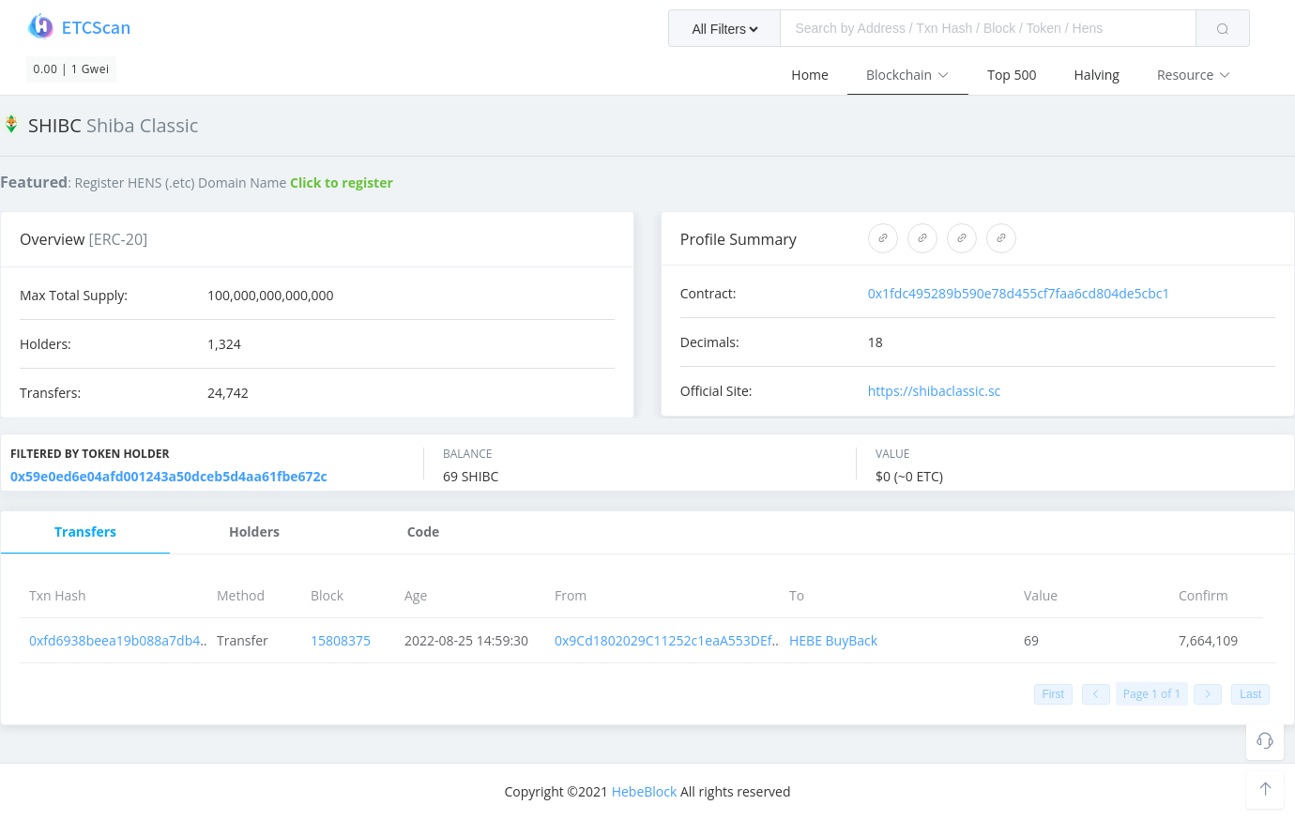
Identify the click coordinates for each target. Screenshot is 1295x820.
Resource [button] (1194, 75)
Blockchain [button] (908, 75)
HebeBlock (645, 791)
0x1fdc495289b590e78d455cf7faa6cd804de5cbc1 (1019, 293)
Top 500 (1011, 75)
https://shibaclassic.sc (934, 391)
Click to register (341, 182)
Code (423, 531)
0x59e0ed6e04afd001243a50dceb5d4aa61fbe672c (169, 476)
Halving (1097, 75)
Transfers (85, 531)
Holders (254, 531)
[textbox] (988, 28)
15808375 (341, 640)
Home (810, 75)
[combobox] (959, 28)
